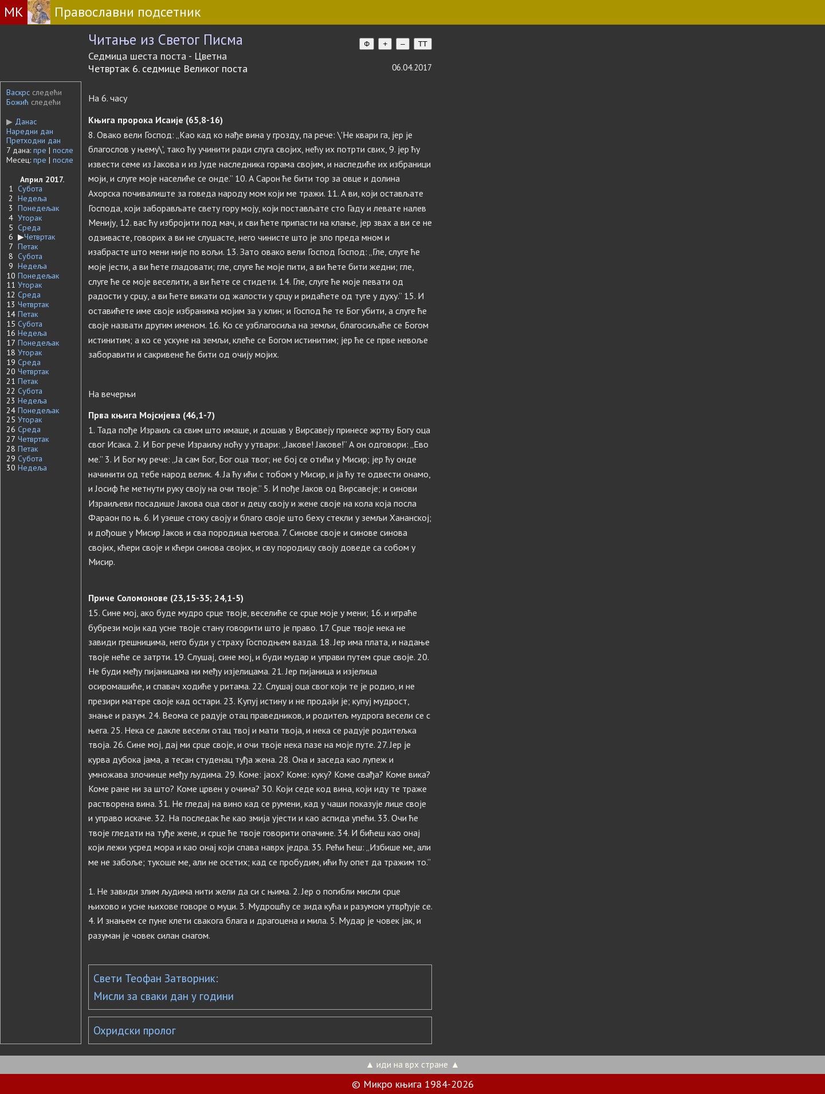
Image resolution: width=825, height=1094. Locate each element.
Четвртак (39, 237)
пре (39, 150)
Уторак (30, 218)
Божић (17, 102)
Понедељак (38, 208)
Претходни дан (33, 140)
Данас (21, 121)
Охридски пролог (134, 1030)
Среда (29, 227)
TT (422, 44)
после (63, 150)
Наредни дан (29, 131)
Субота (30, 188)
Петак (28, 246)
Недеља (32, 198)
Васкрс (18, 92)
